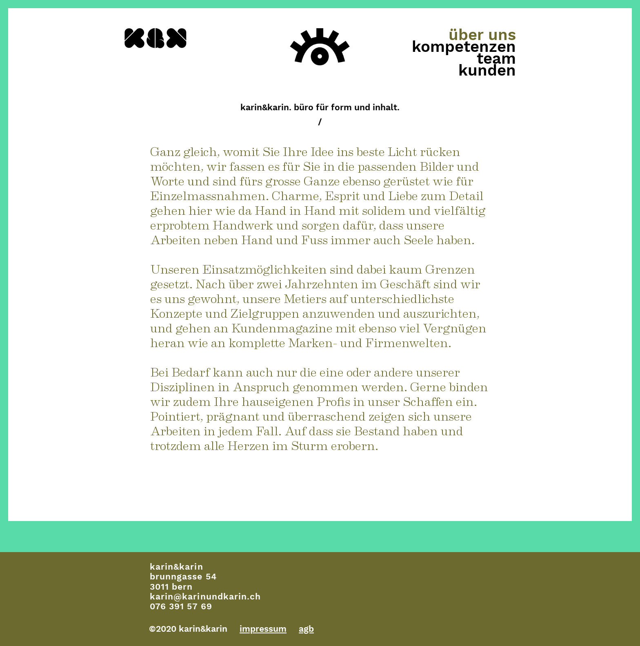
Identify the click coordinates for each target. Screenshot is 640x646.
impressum (263, 629)
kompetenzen (464, 47)
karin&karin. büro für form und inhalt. (320, 107)
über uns (482, 35)
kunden (487, 70)
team (496, 59)
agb (306, 629)
